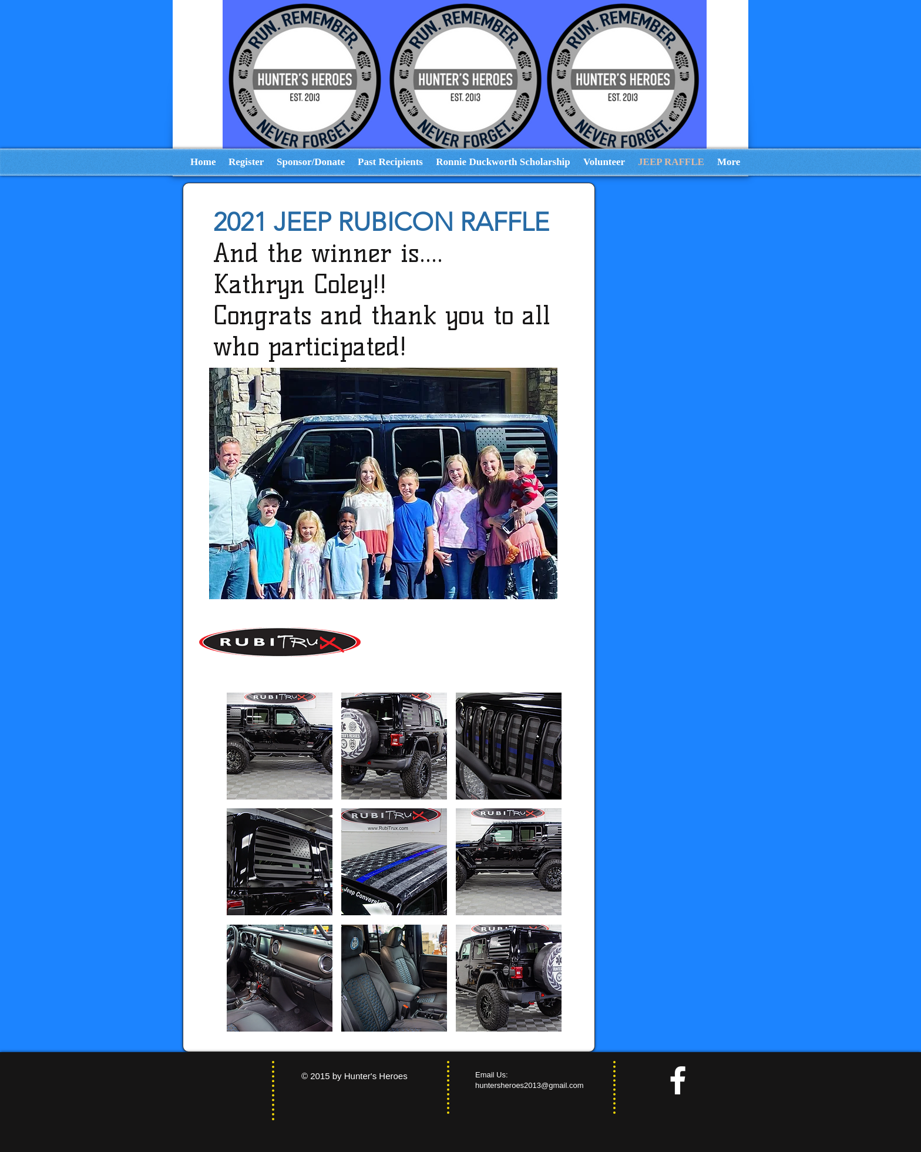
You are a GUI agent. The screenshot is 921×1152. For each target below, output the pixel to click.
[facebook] (678, 1080)
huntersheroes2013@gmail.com (529, 1085)
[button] (279, 746)
